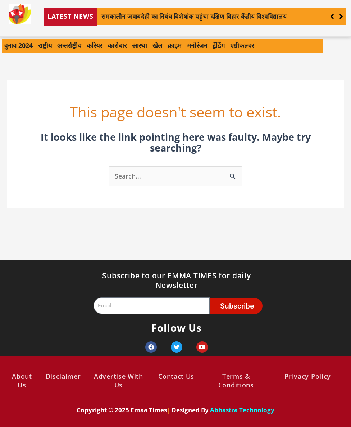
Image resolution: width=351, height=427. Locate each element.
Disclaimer (63, 376)
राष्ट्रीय (45, 45)
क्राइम (175, 45)
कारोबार (117, 45)
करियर (94, 45)
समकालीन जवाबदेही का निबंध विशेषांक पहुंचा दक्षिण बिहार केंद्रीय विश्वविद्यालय (194, 16)
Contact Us (176, 376)
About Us (22, 380)
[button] (341, 16)
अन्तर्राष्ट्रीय (69, 45)
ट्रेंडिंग (219, 45)
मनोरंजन (197, 45)
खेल (157, 45)
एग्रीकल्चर (242, 45)
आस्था (139, 45)
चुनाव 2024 (18, 45)
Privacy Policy (307, 376)
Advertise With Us (118, 380)
